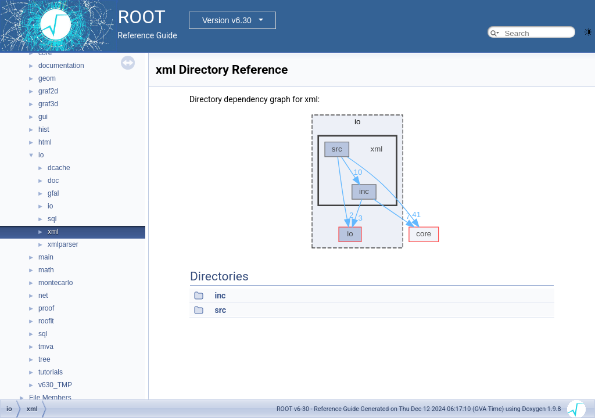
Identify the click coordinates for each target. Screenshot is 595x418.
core (45, 53)
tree (44, 359)
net (43, 295)
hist (43, 129)
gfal (53, 193)
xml (53, 232)
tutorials (50, 372)
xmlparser (63, 244)
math (46, 270)
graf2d (48, 91)
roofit (46, 321)
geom (47, 78)
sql (52, 219)
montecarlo (55, 283)
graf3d (48, 104)
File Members (50, 398)
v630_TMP (55, 385)
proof (46, 308)
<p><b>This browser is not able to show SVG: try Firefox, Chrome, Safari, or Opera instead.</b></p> (372, 182)
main (45, 257)
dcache (59, 168)
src (219, 310)
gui (43, 117)
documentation (61, 66)
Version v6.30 (227, 20)
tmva (45, 347)
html (45, 142)
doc (53, 180)
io (41, 155)
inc (219, 295)
